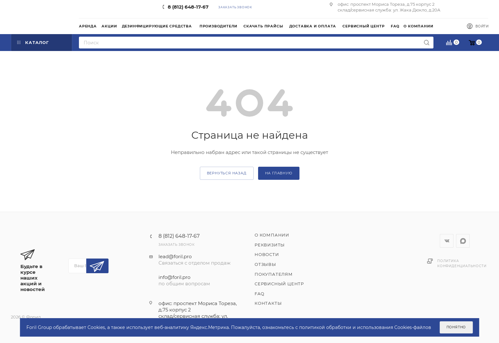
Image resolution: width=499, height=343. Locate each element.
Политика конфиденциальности (461, 263)
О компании (272, 234)
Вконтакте (446, 241)
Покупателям (274, 274)
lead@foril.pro (175, 256)
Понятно (456, 327)
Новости (267, 254)
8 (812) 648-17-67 (188, 7)
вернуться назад (227, 173)
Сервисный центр (279, 283)
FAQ (259, 293)
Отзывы (265, 264)
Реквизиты (270, 244)
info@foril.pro (174, 277)
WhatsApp (463, 241)
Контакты (268, 303)
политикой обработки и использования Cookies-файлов (365, 327)
